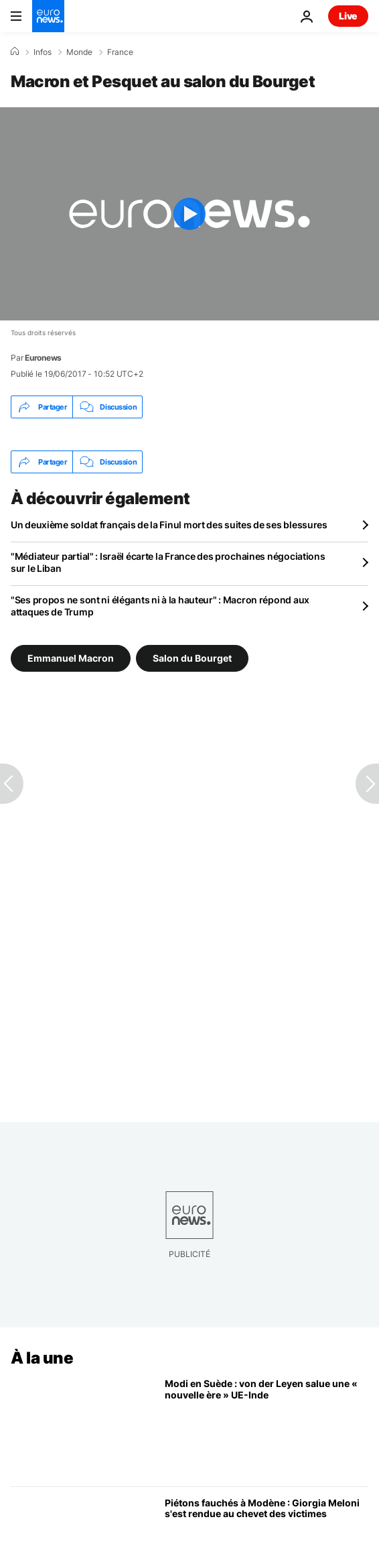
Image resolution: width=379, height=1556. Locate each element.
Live (348, 15)
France (120, 52)
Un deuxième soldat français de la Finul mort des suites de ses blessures (169, 524)
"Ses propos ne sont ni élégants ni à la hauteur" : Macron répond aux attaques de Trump (160, 605)
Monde (79, 52)
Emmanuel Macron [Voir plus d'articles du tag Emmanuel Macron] (70, 658)
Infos (42, 52)
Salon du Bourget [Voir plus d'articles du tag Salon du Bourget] (192, 658)
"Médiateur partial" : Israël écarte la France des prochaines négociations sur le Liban (168, 562)
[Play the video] (189, 213)
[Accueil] (15, 51)
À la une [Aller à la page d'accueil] (42, 1358)
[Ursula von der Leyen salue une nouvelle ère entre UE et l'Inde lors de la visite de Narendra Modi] (266, 1427)
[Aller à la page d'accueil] (48, 16)
